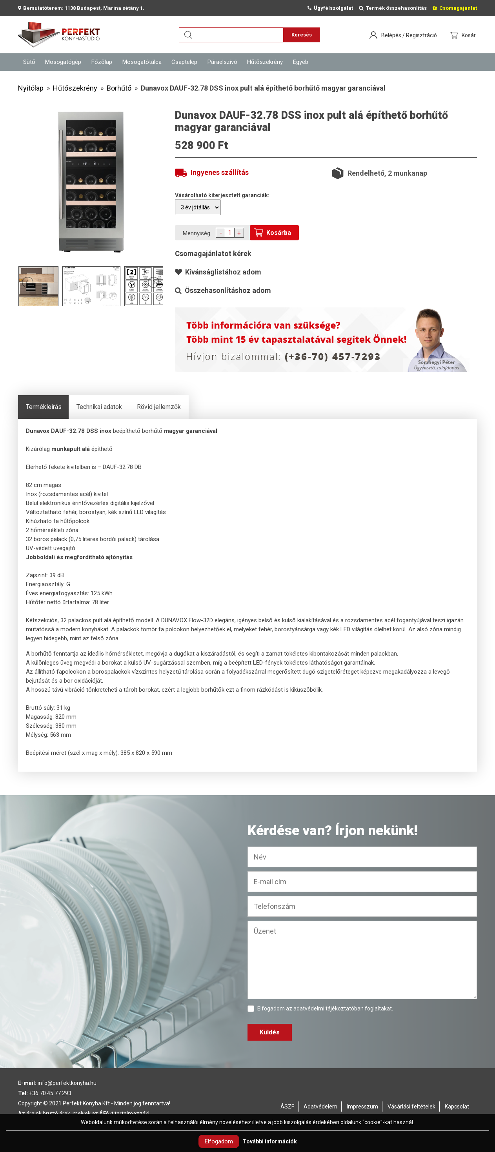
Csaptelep (184, 61)
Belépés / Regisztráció (409, 35)
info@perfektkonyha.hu (67, 1083)
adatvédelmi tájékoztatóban (328, 1008)
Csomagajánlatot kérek (213, 253)
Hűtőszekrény (265, 61)
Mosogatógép (63, 61)
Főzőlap (101, 61)
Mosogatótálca (142, 61)
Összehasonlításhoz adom (223, 290)
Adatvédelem (320, 1106)
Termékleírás (44, 407)
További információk (270, 1141)
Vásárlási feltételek (411, 1106)
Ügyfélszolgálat (330, 8)
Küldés (270, 1032)
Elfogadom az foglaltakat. (320, 1008)
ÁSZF (287, 1106)
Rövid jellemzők (159, 407)
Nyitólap (31, 88)
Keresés (301, 35)
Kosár (469, 35)
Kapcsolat (457, 1106)
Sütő (29, 61)
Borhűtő (119, 88)
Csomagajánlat (455, 8)
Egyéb (300, 61)
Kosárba (278, 232)
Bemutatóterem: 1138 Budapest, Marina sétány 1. (81, 8)
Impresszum (362, 1106)
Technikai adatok (99, 407)
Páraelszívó (222, 61)
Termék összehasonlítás (393, 8)
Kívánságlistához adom (218, 272)
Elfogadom (219, 1141)
